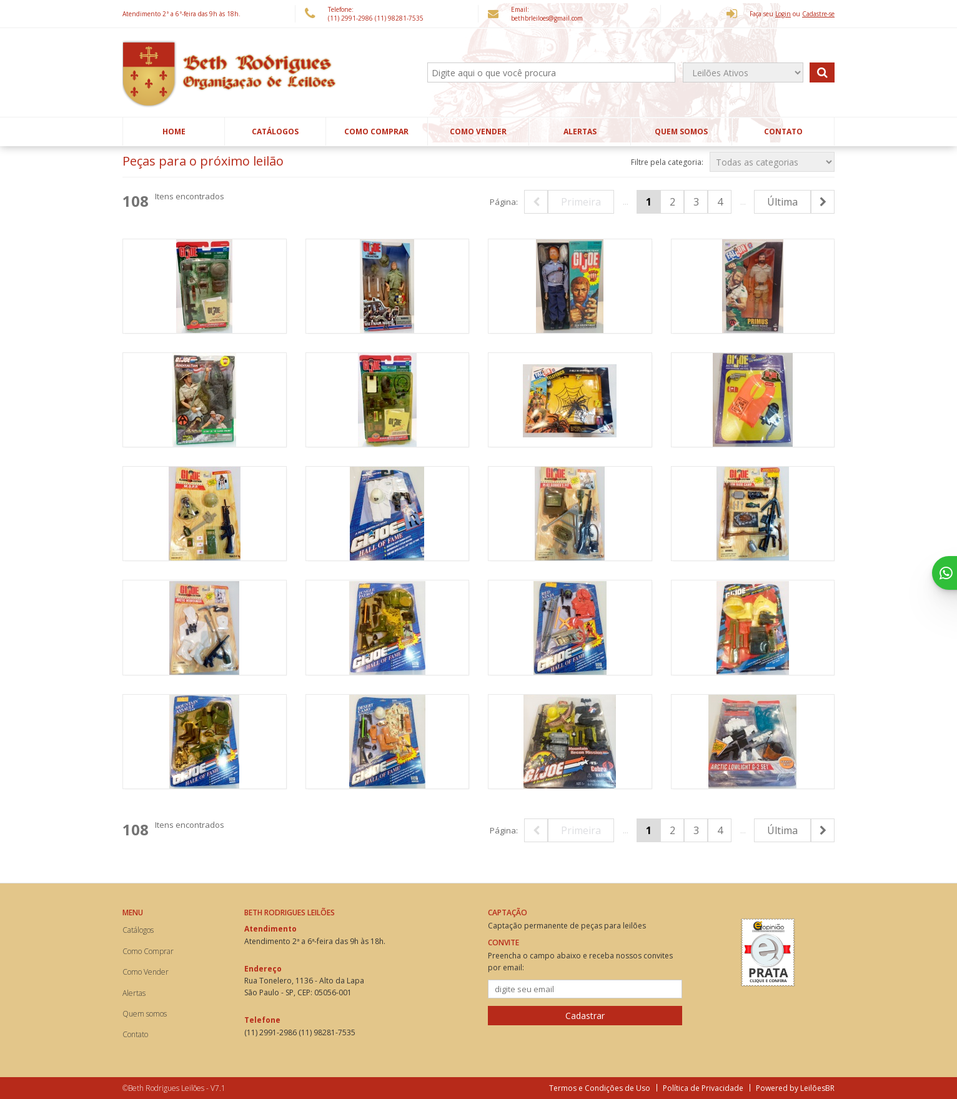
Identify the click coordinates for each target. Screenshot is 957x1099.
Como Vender (478, 131)
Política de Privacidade (703, 1088)
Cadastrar (585, 1016)
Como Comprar (376, 131)
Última (782, 202)
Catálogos (275, 131)
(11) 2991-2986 (351, 18)
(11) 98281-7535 (399, 18)
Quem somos (681, 131)
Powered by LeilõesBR (795, 1088)
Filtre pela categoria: (667, 162)
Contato (783, 131)
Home (174, 131)
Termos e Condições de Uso (599, 1088)
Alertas (580, 131)
